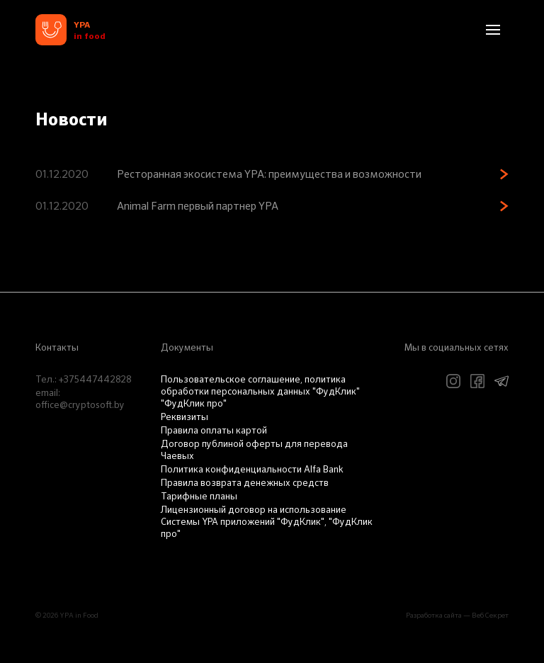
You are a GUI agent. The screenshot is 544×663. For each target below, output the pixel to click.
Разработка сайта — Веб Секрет (457, 615)
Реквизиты (184, 417)
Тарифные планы (199, 497)
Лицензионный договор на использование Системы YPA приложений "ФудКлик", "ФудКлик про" (267, 522)
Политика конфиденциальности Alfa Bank (252, 470)
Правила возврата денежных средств (245, 483)
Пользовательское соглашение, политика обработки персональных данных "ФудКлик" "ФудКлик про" (260, 392)
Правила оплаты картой (214, 431)
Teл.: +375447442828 (83, 380)
